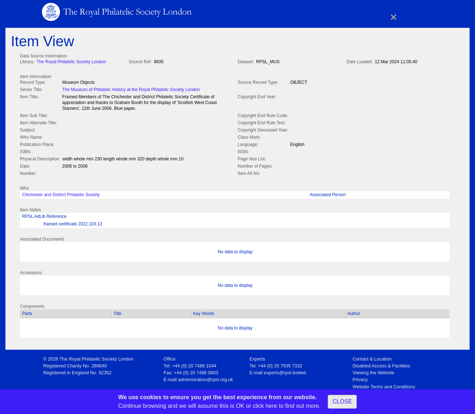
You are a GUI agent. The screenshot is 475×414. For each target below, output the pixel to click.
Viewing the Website (373, 371)
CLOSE (342, 401)
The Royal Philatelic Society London (71, 61)
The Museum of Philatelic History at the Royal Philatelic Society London (131, 88)
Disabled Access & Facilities (381, 364)
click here (265, 406)
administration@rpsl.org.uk (205, 378)
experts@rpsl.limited (285, 371)
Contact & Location (372, 357)
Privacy (360, 378)
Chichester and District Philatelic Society (61, 193)
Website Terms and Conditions (384, 385)
